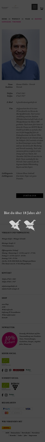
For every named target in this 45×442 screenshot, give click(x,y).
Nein (29, 225)
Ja (15, 225)
